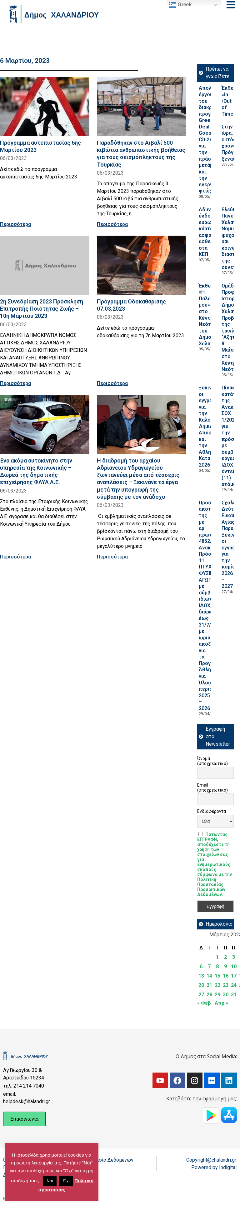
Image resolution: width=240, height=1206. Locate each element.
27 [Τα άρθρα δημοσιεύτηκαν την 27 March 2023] (201, 995)
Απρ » (221, 1003)
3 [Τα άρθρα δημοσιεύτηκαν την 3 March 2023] (233, 957)
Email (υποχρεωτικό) (212, 788)
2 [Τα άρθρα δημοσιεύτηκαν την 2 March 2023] (225, 957)
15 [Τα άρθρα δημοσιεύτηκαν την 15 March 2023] (217, 976)
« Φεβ (204, 1003)
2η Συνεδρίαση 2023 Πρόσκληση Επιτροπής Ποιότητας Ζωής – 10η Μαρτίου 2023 (41, 308)
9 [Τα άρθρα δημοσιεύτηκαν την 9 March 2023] (225, 966)
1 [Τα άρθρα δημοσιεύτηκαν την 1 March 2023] (217, 957)
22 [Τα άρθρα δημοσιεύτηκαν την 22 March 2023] (217, 985)
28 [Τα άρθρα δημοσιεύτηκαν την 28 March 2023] (209, 995)
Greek (180, 5)
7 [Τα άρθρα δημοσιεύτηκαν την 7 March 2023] (209, 966)
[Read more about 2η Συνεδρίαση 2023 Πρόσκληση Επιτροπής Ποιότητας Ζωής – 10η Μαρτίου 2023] (44, 265)
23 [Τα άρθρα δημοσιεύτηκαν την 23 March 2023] (225, 985)
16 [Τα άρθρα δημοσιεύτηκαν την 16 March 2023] (225, 976)
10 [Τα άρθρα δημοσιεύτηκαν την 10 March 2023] (234, 966)
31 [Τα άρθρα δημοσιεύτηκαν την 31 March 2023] (234, 995)
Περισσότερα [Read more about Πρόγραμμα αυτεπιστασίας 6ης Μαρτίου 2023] (15, 224)
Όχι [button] (66, 1180)
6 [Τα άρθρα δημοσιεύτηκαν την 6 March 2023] (201, 966)
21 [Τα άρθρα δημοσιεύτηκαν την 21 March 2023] (209, 985)
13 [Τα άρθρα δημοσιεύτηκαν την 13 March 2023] (201, 976)
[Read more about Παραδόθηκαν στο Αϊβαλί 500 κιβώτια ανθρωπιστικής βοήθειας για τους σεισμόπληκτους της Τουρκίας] (141, 106)
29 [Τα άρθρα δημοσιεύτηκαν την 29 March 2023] (217, 995)
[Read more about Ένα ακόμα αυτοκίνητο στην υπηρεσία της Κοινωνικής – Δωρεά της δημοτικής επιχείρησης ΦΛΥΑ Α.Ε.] (44, 424)
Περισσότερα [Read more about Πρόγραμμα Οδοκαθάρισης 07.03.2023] (112, 383)
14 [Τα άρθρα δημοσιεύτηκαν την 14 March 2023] (209, 976)
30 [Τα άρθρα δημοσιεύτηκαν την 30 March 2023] (225, 995)
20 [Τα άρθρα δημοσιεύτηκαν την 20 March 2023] (201, 985)
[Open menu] (230, 4)
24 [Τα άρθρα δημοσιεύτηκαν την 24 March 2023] (234, 985)
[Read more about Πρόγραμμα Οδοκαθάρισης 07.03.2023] (141, 265)
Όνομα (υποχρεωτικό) (212, 761)
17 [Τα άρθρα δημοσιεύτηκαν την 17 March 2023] (234, 976)
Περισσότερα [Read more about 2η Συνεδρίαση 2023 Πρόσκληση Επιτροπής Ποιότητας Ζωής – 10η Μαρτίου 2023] (15, 383)
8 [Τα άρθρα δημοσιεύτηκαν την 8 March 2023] (217, 966)
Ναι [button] (50, 1180)
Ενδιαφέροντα (211, 811)
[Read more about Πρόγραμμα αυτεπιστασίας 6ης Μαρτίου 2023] (44, 106)
